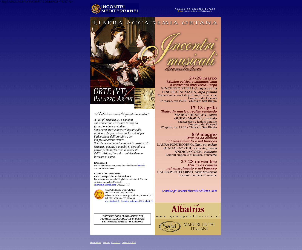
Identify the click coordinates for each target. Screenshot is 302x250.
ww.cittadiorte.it (112, 201)
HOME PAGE (95, 243)
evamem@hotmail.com (105, 184)
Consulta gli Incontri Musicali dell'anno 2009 (189, 190)
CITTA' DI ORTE (129, 243)
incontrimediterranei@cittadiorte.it (198, 11)
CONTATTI (115, 243)
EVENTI (106, 243)
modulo (141, 165)
